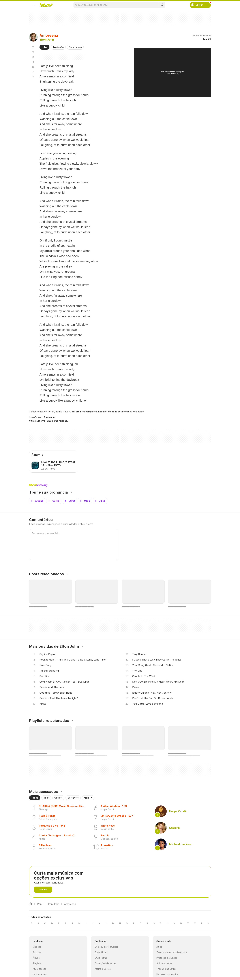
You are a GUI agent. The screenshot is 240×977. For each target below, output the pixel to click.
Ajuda (159, 946)
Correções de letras (105, 963)
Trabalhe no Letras (166, 969)
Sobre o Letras (164, 963)
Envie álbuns (101, 952)
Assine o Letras (103, 969)
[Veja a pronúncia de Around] (37, 501)
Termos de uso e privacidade (172, 952)
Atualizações (39, 969)
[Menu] (33, 5)
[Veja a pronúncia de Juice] (100, 501)
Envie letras (101, 957)
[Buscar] (162, 5)
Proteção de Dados (166, 957)
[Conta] (208, 5)
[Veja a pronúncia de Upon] (85, 501)
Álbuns (36, 957)
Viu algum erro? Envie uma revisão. (48, 421)
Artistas (37, 952)
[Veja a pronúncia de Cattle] (53, 501)
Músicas (37, 946)
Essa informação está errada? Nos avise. (121, 411)
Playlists (37, 963)
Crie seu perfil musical (106, 946)
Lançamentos (40, 974)
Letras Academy (120, 485)
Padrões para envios (167, 974)
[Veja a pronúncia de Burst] (70, 501)
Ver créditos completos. (84, 411)
